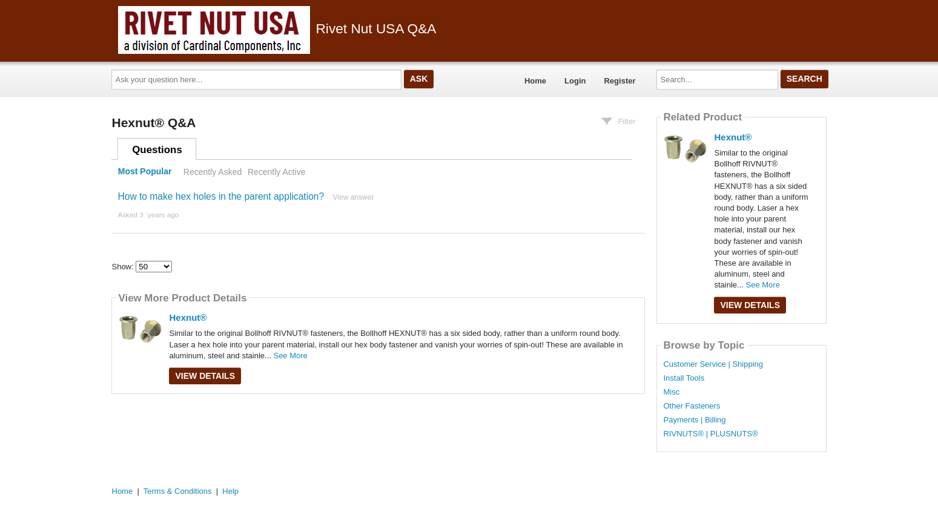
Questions (157, 150)
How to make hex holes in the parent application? (220, 196)
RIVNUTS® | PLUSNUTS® (710, 434)
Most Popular (145, 172)
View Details (205, 376)
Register (619, 80)
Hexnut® (187, 317)
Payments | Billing (694, 420)
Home (535, 80)
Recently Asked (212, 172)
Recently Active (277, 172)
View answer (353, 197)
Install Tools (683, 378)
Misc (671, 392)
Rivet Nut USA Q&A (277, 28)
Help (230, 491)
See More (290, 355)
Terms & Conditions (178, 491)
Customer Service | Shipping (713, 364)
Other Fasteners (691, 406)
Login (575, 80)
